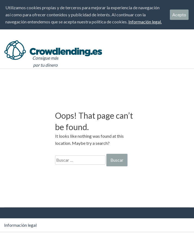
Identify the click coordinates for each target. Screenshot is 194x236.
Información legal (20, 225)
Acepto (179, 14)
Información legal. (145, 21)
